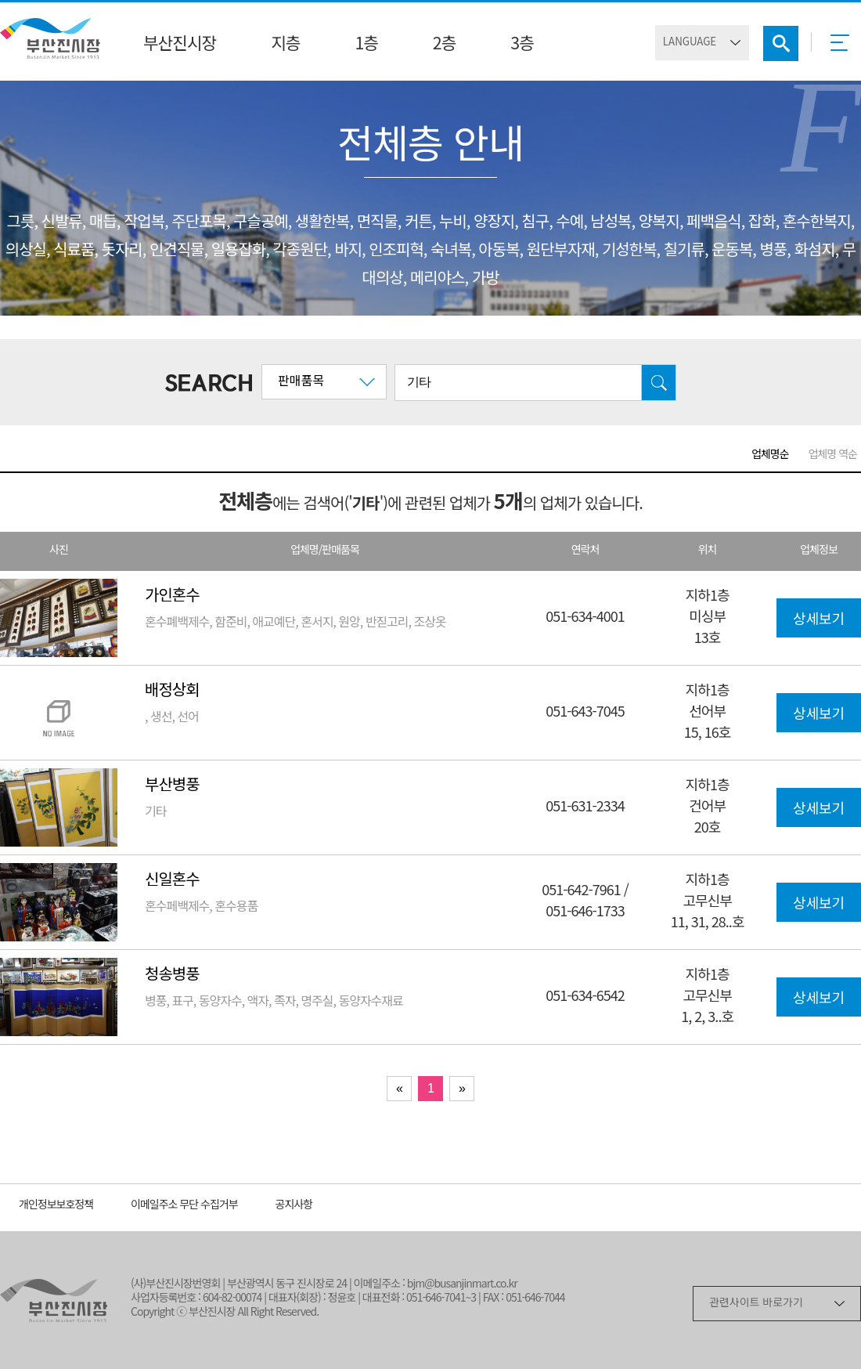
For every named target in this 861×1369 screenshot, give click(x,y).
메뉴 (844, 48)
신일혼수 (172, 880)
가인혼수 (172, 596)
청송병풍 (172, 975)
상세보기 (819, 620)
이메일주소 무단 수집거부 (184, 1206)
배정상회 (172, 691)
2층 (444, 44)
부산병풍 (172, 786)
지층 (285, 44)
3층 (521, 44)
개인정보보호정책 (56, 1206)
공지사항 (294, 1206)
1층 (366, 44)
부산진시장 (179, 44)
